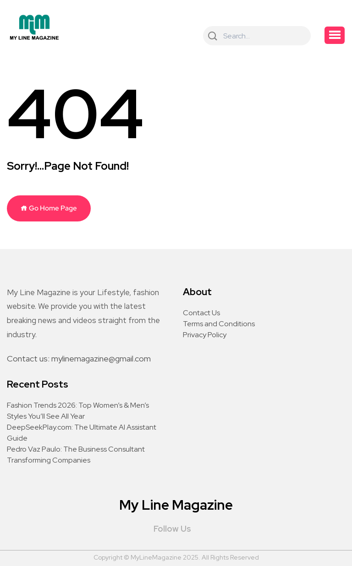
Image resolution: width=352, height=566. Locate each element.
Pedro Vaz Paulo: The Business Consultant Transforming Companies (76, 454)
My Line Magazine (176, 505)
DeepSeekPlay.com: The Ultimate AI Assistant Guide (81, 432)
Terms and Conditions (219, 324)
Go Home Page (49, 208)
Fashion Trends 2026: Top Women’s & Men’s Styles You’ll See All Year (78, 410)
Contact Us (201, 313)
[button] (334, 35)
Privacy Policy (204, 335)
